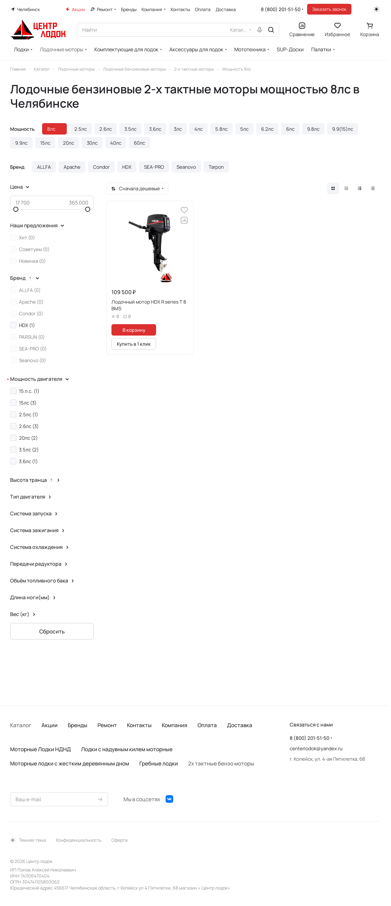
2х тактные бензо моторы (221, 763)
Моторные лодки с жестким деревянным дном (69, 763)
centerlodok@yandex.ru (316, 748)
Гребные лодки (158, 763)
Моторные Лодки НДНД (40, 749)
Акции (49, 725)
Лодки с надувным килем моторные (127, 749)
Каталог (20, 725)
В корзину (134, 330)
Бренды (77, 725)
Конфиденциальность (78, 840)
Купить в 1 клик (134, 344)
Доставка (239, 725)
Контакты (139, 725)
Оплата (207, 725)
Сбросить (52, 631)
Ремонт (107, 725)
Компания (174, 725)
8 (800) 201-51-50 (280, 9)
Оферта (119, 840)
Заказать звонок (329, 9)
